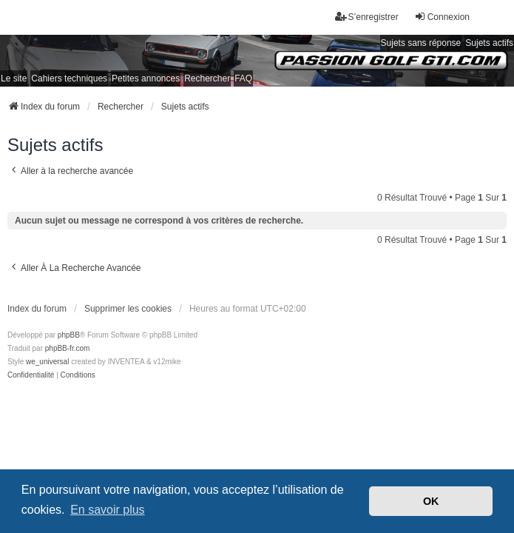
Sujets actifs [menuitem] (489, 43)
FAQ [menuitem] (243, 78)
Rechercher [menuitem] (207, 78)
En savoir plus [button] (107, 509)
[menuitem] (30, 375)
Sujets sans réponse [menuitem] (421, 43)
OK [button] (431, 501)
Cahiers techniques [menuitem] (69, 78)
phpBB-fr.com (67, 348)
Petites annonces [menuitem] (146, 78)
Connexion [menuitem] (442, 16)
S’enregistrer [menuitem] (367, 16)
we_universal (47, 362)
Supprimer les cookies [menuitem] (128, 309)
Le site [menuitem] (14, 78)
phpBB (69, 335)
